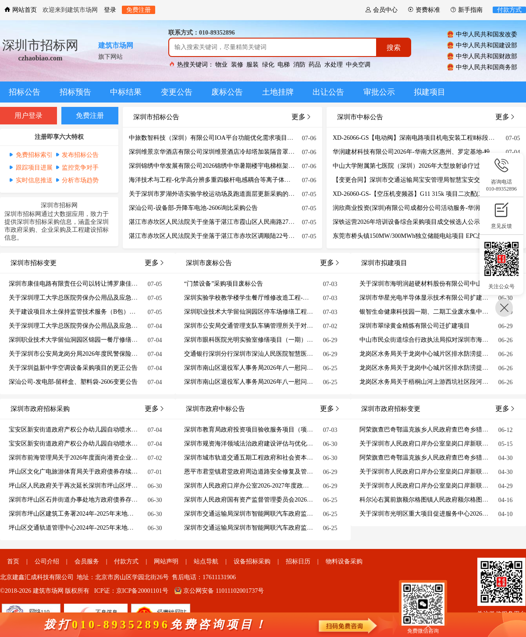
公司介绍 (47, 561)
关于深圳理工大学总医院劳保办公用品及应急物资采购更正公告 (95, 297)
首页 (13, 561)
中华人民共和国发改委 (482, 34)
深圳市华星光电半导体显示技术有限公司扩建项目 (426, 297)
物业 (221, 64)
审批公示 (379, 92)
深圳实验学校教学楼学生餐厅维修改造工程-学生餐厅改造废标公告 (274, 297)
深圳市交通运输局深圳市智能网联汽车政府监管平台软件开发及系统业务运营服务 (294, 513)
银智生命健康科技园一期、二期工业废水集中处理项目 (433, 311)
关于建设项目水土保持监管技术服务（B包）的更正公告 (84, 311)
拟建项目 (429, 92)
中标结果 (126, 92)
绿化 (268, 64)
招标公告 (24, 92)
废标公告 (227, 92)
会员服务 (87, 561)
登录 (110, 10)
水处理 (333, 64)
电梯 (283, 64)
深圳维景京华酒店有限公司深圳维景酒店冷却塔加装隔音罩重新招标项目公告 (233, 152)
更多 (505, 117)
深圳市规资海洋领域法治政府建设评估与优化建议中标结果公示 (270, 443)
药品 (315, 64)
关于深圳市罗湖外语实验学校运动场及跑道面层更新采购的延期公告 (221, 194)
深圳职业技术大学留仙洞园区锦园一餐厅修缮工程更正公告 (88, 339)
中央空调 (358, 64)
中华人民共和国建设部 (482, 45)
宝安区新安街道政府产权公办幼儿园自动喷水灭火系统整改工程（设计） (107, 443)
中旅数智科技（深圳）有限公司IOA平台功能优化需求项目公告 (214, 137)
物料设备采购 (344, 561)
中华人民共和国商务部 (482, 67)
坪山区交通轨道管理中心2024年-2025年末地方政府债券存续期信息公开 (105, 527)
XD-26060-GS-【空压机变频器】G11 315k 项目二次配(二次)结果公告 (425, 194)
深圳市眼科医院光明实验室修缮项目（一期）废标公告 (257, 339)
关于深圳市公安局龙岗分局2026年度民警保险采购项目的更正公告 (98, 353)
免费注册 (138, 10)
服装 (252, 64)
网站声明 (166, 561)
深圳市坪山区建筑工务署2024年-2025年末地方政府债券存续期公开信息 (105, 513)
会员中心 (381, 10)
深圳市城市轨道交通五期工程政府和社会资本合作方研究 (261, 457)
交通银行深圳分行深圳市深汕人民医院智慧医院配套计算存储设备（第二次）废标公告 (300, 353)
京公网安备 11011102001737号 (219, 590)
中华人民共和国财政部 (482, 56)
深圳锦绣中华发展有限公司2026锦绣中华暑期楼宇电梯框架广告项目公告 (227, 166)
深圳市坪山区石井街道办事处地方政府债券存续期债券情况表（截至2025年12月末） (122, 499)
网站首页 (20, 10)
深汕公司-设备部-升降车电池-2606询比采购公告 (193, 208)
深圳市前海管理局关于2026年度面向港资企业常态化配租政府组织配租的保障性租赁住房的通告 (138, 457)
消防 (299, 64)
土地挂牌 (278, 92)
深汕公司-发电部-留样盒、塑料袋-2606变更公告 (73, 382)
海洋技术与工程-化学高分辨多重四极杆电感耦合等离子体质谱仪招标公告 (228, 180)
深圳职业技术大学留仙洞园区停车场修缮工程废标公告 (257, 311)
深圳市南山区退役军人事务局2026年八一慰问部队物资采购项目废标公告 (282, 368)
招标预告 (75, 92)
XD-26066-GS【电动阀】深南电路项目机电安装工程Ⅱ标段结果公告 (423, 137)
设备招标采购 (252, 561)
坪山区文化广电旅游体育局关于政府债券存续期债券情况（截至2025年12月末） (116, 471)
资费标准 (424, 10)
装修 (237, 64)
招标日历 (298, 561)
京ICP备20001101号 (142, 590)
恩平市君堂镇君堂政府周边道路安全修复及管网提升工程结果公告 (273, 471)
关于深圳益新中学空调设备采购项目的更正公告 (73, 368)
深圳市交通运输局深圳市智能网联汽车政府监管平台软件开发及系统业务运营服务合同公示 (307, 527)
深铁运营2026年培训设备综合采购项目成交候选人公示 (406, 222)
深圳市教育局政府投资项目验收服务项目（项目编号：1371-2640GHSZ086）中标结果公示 (305, 429)
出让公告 (328, 92)
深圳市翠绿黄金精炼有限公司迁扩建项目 (414, 325)
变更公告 (176, 92)
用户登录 (28, 115)
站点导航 (206, 561)
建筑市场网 (115, 45)
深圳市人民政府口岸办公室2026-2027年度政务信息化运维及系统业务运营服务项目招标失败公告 (314, 485)
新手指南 (466, 10)
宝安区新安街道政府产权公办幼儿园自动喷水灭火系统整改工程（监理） (107, 429)
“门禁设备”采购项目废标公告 (223, 283)
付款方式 (509, 10)
